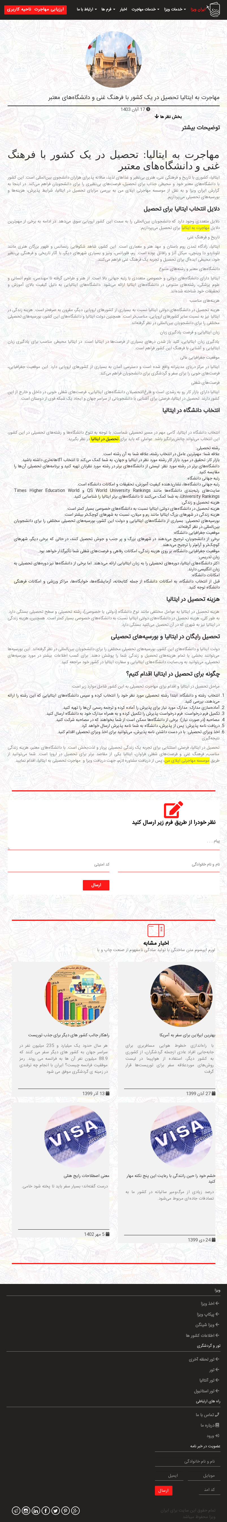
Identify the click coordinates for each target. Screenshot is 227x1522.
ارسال (96, 885)
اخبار (123, 9)
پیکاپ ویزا (208, 1314)
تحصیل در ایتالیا (104, 439)
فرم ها (108, 9)
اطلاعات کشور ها (202, 1335)
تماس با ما (207, 1415)
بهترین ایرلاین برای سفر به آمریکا (187, 1035)
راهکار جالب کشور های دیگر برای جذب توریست (68, 1035)
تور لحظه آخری (204, 1359)
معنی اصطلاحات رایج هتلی (86, 1176)
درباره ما (209, 1425)
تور (214, 1370)
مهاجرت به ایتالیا (195, 228)
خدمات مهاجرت (145, 9)
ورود (213, 1436)
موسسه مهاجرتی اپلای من (187, 760)
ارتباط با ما (87, 9)
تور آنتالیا (209, 1380)
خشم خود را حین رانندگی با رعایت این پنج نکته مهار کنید (171, 1178)
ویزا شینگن (207, 1325)
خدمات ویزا (175, 9)
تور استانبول (206, 1391)
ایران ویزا (198, 9)
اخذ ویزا (210, 1303)
